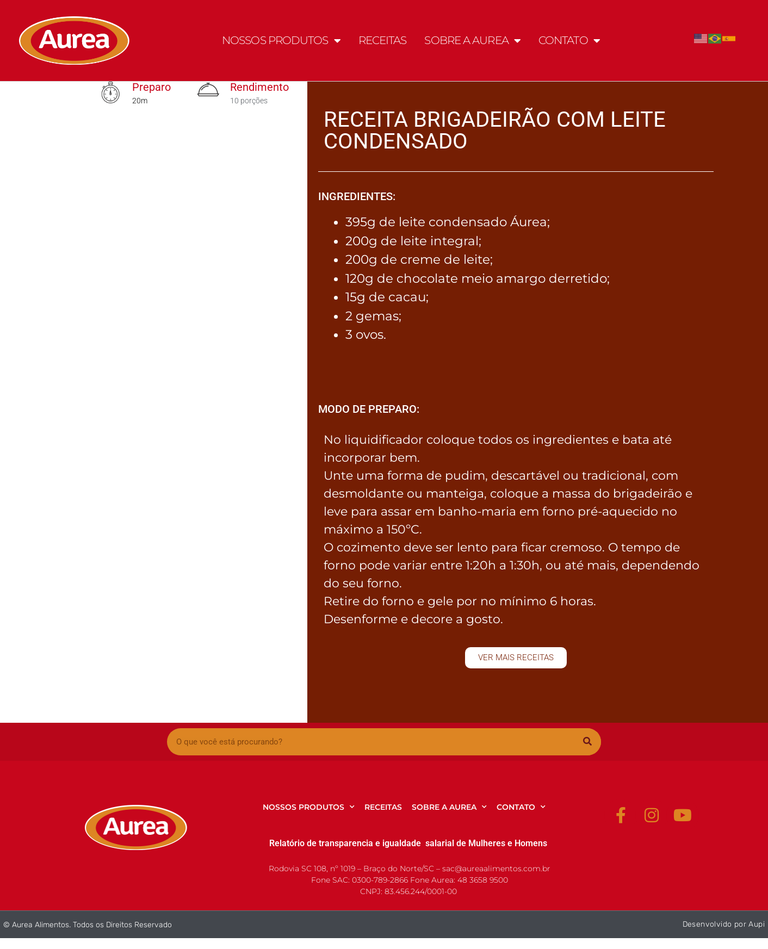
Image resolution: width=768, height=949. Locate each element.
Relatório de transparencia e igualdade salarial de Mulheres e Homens (408, 843)
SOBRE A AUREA (472, 41)
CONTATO (569, 41)
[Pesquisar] (587, 741)
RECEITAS (382, 40)
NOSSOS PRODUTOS (281, 41)
